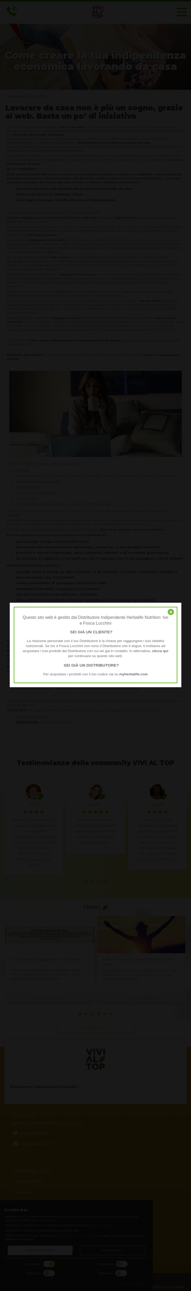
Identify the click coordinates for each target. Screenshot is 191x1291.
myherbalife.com (133, 674)
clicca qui (160, 651)
